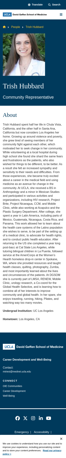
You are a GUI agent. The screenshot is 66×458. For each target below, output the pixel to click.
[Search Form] (54, 4)
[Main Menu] (61, 14)
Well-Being (9, 395)
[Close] (61, 442)
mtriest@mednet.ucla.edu (17, 371)
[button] (35, 4)
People (15, 26)
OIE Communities (12, 386)
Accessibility (41, 432)
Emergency (22, 432)
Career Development (14, 391)
